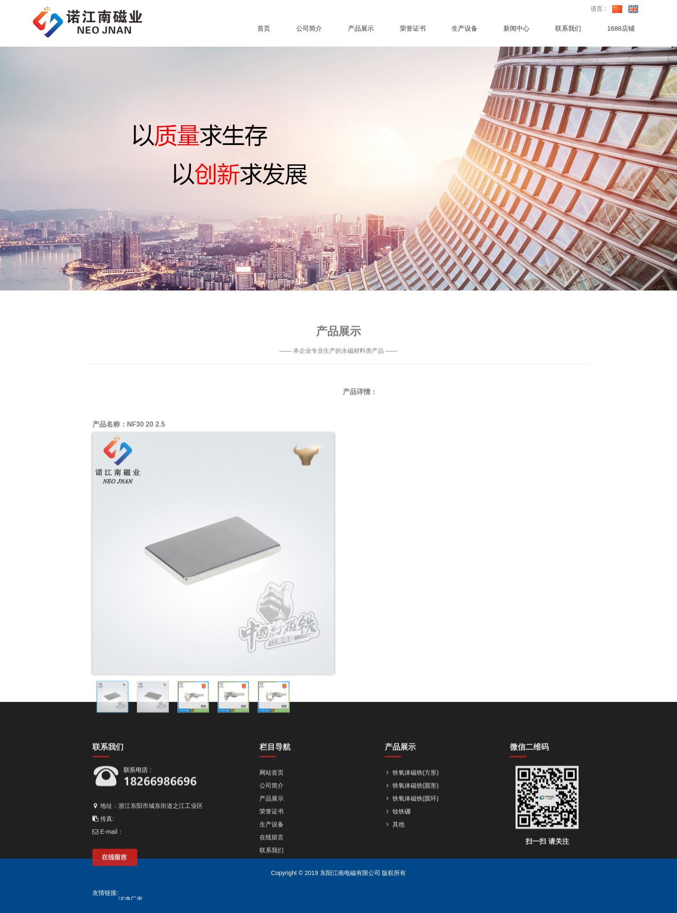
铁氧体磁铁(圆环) (412, 881)
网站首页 (271, 855)
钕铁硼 (398, 894)
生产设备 (271, 907)
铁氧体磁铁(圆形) (412, 868)
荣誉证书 (271, 894)
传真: (103, 901)
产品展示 (271, 881)
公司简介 (271, 868)
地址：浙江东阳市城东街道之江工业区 (147, 888)
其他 (395, 907)
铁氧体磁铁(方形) (412, 855)
